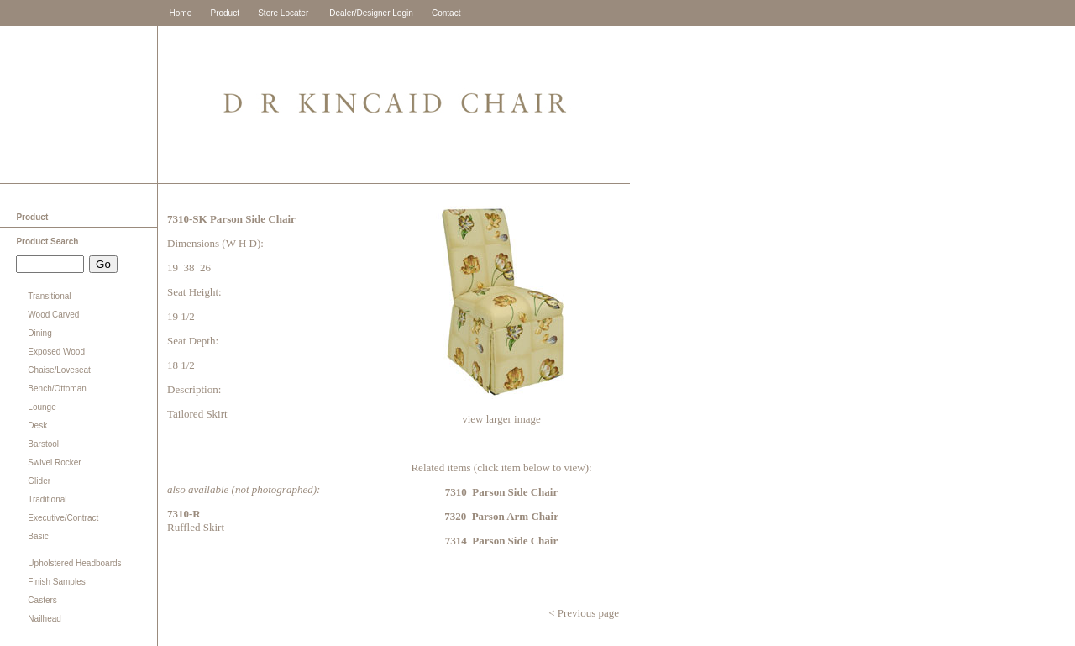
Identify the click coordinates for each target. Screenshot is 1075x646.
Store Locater (283, 13)
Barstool (43, 444)
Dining (39, 333)
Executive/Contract (63, 518)
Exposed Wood (56, 351)
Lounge (41, 407)
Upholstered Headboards (74, 563)
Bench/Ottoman (57, 388)
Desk (37, 425)
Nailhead (44, 618)
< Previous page (582, 613)
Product (224, 13)
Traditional (47, 499)
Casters (42, 600)
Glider (39, 481)
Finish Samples (56, 581)
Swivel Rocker (54, 462)
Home (181, 13)
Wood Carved (53, 314)
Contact (446, 13)
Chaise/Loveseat (59, 370)
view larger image (501, 418)
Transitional (49, 296)
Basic (38, 536)
